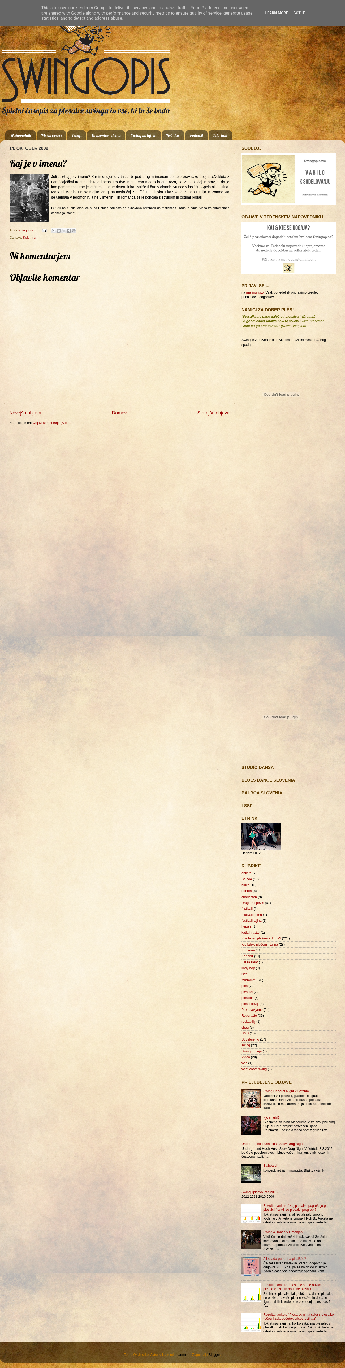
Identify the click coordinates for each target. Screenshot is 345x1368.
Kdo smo (220, 135)
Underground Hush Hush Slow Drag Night (273, 1144)
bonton (247, 891)
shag (245, 1027)
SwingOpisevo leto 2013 (260, 1192)
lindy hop (248, 968)
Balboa (247, 879)
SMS (245, 1033)
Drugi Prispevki (253, 903)
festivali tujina (252, 921)
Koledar (173, 135)
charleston (249, 897)
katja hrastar (251, 932)
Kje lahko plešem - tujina (260, 944)
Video (246, 1057)
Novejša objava (25, 413)
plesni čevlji (250, 1004)
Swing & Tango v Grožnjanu (283, 1232)
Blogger (214, 1355)
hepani (247, 926)
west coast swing (254, 1069)
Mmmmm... (250, 980)
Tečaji (76, 135)
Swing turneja (252, 1051)
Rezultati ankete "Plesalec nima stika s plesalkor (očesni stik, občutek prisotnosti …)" (299, 1317)
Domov (119, 413)
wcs (244, 1063)
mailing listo (255, 292)
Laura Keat (250, 962)
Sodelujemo (250, 1039)
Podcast (196, 135)
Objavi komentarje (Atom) (52, 423)
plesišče (248, 998)
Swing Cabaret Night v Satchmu (287, 1091)
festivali (247, 909)
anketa (247, 873)
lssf (244, 974)
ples (245, 986)
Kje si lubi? (271, 1118)
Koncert (247, 956)
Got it (299, 13)
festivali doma (252, 915)
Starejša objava (213, 413)
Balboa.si (270, 1166)
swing (246, 1045)
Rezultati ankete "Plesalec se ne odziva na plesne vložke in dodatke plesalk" (294, 1287)
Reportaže (249, 1015)
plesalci (247, 992)
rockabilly (249, 1022)
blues (245, 885)
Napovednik (21, 135)
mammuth (182, 1355)
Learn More (276, 13)
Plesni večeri (51, 135)
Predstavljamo (252, 1010)
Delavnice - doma (105, 135)
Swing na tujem (143, 135)
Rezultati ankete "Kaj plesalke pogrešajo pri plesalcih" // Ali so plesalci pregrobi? (295, 1208)
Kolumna (29, 237)
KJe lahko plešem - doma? (261, 938)
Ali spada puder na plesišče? (284, 1259)
